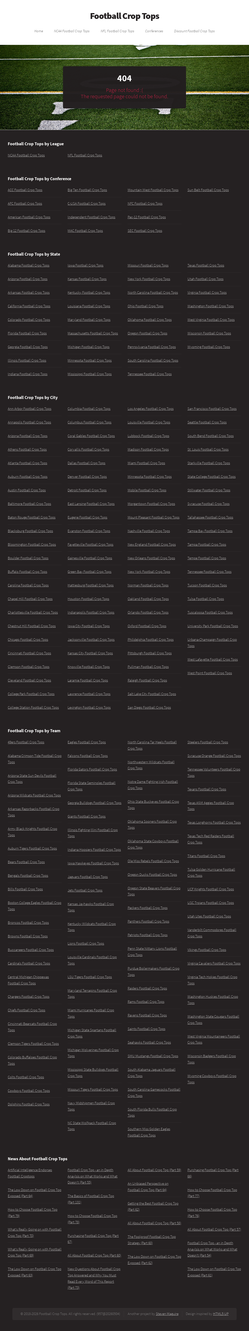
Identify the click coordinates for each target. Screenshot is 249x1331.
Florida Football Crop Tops (27, 333)
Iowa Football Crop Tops (85, 265)
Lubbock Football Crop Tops (148, 436)
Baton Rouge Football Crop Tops (31, 517)
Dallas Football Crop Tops (86, 463)
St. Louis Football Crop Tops (208, 449)
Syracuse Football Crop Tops (208, 504)
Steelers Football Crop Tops (207, 742)
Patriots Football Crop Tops (148, 935)
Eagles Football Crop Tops (87, 742)
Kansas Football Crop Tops (87, 279)
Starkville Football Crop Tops (208, 463)
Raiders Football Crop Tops (147, 988)
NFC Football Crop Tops (145, 203)
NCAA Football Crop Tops (71, 31)
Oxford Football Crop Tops (147, 626)
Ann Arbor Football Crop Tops (29, 408)
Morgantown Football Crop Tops (151, 504)
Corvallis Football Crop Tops (88, 449)
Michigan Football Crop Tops (88, 347)
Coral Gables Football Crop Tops (91, 436)
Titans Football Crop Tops (206, 856)
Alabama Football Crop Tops (28, 265)
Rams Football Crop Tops (146, 1001)
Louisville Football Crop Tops (149, 422)
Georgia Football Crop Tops (28, 347)
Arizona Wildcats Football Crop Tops (34, 795)
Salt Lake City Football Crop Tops (152, 694)
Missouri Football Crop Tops (148, 265)
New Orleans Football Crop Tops (151, 558)
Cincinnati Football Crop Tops (29, 653)
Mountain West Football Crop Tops (153, 190)
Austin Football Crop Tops (27, 490)
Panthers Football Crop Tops (148, 921)
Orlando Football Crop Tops (148, 612)
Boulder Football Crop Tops (28, 558)
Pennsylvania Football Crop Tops (152, 347)
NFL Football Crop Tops (117, 31)
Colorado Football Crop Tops (29, 319)
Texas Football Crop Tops (205, 265)
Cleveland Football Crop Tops (29, 680)
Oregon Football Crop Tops (147, 333)
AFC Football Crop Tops (25, 203)
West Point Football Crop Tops (209, 673)
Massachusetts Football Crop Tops (93, 333)
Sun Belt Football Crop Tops (208, 190)
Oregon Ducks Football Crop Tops (152, 874)
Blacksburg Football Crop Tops (30, 531)
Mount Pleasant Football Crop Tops (153, 517)
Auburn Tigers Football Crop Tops (32, 848)
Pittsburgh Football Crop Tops (150, 653)
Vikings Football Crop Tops (206, 950)
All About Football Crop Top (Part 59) (154, 1170)
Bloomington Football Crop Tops (32, 544)
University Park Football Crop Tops (212, 626)
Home (38, 31)
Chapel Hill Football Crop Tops (30, 599)
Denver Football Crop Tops (87, 476)
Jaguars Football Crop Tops (88, 877)
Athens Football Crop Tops (27, 449)
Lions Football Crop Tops (86, 943)
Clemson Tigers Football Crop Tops (33, 1043)
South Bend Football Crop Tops (210, 436)
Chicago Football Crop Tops (28, 639)
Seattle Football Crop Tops (207, 422)
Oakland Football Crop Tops (148, 599)
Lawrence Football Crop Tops (89, 694)
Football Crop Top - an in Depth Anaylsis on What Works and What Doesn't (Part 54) (212, 1249)
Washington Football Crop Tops (210, 306)
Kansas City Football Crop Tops (90, 653)
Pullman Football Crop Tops (148, 667)
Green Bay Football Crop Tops (89, 571)
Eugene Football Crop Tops (87, 517)
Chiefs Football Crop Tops (26, 1010)
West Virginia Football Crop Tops (211, 319)
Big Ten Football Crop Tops (87, 190)
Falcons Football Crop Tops (88, 756)
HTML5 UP (221, 1314)
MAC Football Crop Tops (85, 230)
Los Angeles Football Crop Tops (151, 408)
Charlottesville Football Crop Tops (33, 612)
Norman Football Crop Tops (148, 585)
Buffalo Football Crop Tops (27, 571)
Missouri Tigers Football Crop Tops (93, 1089)
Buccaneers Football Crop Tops (31, 950)
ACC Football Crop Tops (25, 190)
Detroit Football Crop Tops (87, 490)
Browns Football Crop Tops (28, 936)
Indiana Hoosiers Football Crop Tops (94, 849)
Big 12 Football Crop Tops (26, 230)
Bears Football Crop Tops (26, 862)
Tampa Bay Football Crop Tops (209, 531)
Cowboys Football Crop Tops (29, 1090)
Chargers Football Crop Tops (28, 996)
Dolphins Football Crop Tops (29, 1104)
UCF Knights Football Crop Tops (210, 889)
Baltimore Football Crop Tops (29, 504)
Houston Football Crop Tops (88, 599)
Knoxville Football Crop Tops (89, 667)
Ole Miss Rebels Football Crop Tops (153, 861)
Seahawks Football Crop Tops (149, 1042)
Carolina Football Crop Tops (28, 585)
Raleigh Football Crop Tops (147, 680)
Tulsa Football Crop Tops (205, 599)
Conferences (154, 31)
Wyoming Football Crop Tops (208, 347)
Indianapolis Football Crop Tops (91, 612)
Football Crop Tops (124, 15)
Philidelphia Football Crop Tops (151, 639)
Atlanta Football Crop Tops (27, 463)
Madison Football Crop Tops (148, 449)
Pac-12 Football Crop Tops (147, 217)
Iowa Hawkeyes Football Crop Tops (93, 863)
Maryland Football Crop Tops (89, 319)
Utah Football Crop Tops (205, 279)
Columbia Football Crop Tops (89, 408)
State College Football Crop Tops (211, 476)
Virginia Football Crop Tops (207, 292)
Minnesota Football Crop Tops (90, 360)
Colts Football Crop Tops (26, 1077)
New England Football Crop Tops (152, 544)
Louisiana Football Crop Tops (89, 306)
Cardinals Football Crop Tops (29, 963)
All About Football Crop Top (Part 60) (94, 1255)
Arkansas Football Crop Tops (29, 292)
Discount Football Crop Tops (194, 31)
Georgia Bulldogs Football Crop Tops (94, 803)
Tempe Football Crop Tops (206, 558)
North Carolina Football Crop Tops (153, 292)
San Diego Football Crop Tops (149, 707)
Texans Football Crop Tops (206, 789)
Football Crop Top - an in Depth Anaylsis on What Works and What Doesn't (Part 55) (92, 1176)
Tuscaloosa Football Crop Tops (210, 612)
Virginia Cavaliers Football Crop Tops (213, 963)
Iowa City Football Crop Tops (89, 626)
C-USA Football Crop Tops (87, 203)
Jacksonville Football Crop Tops (91, 639)
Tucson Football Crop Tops (207, 585)
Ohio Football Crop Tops (145, 306)
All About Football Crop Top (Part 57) (214, 1229)
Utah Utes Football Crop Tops (209, 916)
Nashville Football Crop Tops (149, 531)
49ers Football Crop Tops (26, 742)
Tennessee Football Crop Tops (150, 374)
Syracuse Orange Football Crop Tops (214, 756)
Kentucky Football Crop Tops (89, 292)
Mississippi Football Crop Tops (90, 374)
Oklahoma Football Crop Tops (150, 319)
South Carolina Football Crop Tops (153, 360)
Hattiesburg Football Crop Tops (91, 585)
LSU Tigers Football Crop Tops (90, 977)
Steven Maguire (167, 1314)
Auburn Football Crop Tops (27, 476)
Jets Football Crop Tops (85, 890)
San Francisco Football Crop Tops (212, 408)
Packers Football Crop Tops (148, 908)
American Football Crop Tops (29, 217)
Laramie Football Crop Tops (88, 680)
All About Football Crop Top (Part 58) (154, 1223)
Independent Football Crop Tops (91, 217)
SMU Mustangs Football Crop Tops (153, 1056)
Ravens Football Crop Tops (147, 1015)
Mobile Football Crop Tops (147, 490)
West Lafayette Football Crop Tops (212, 659)
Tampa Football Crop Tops (206, 544)
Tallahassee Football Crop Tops (210, 517)
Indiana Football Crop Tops (27, 374)
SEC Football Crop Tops (145, 230)
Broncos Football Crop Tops (28, 922)
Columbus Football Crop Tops (89, 422)
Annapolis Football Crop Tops (29, 422)
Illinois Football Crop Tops (27, 360)
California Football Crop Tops (29, 306)
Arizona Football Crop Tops (27, 279)
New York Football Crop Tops (149, 279)
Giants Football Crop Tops (87, 816)
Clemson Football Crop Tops (28, 667)
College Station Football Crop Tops (33, 707)
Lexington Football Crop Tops (89, 707)
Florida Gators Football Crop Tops (92, 769)
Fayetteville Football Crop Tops (90, 544)
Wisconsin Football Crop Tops (209, 333)
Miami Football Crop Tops (146, 463)
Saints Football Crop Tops (146, 1029)
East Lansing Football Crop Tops (91, 504)
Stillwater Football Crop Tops (208, 490)
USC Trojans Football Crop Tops (210, 903)
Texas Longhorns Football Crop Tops (214, 822)
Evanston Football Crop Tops (89, 531)
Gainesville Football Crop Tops (90, 558)
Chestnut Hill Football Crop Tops (32, 626)
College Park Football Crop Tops (31, 694)
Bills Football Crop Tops (25, 889)
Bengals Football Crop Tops (28, 875)
